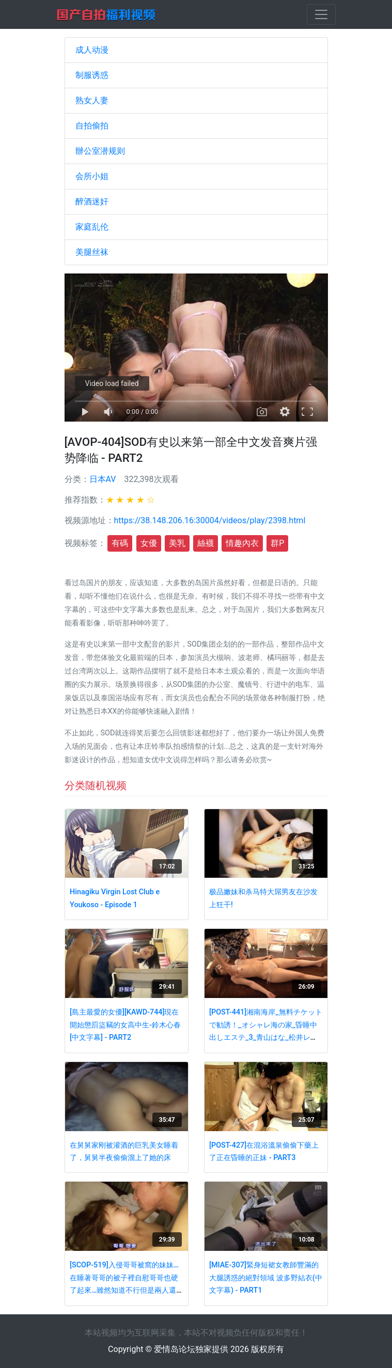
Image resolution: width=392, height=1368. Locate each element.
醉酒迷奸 (91, 201)
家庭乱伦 (91, 227)
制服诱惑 (91, 75)
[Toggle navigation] (321, 14)
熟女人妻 (91, 100)
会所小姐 (91, 176)
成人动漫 (91, 50)
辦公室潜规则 (100, 151)
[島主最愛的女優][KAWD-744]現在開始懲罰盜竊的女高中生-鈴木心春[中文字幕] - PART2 (125, 1025)
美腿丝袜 (91, 252)
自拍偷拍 (91, 126)
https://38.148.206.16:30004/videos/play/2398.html (210, 520)
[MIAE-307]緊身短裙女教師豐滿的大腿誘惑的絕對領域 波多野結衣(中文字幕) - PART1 (265, 1278)
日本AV (102, 479)
